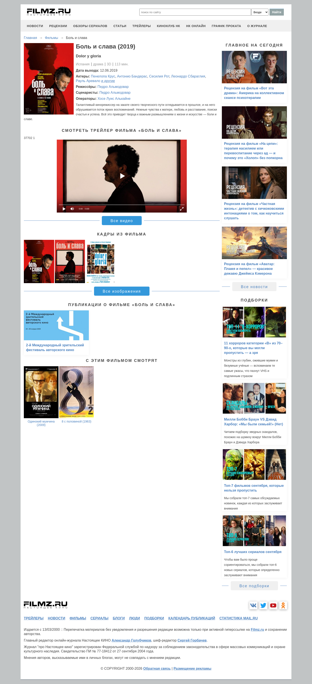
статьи (119, 26)
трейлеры (141, 26)
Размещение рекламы (192, 668)
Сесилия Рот (159, 76)
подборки (154, 618)
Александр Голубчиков (131, 640)
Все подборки (254, 586)
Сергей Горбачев (191, 640)
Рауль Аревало (88, 81)
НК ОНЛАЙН (196, 26)
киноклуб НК (168, 26)
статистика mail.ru (238, 618)
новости (35, 26)
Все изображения (122, 291)
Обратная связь (157, 668)
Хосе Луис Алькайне (114, 98)
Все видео (121, 221)
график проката (226, 26)
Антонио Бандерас (132, 76)
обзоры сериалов (90, 26)
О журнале (257, 26)
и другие (108, 81)
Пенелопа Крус (103, 76)
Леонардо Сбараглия (188, 76)
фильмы (78, 618)
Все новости (254, 287)
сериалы (99, 618)
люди (134, 618)
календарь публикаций (191, 618)
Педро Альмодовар (113, 87)
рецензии (58, 26)
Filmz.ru (257, 629)
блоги (119, 618)
